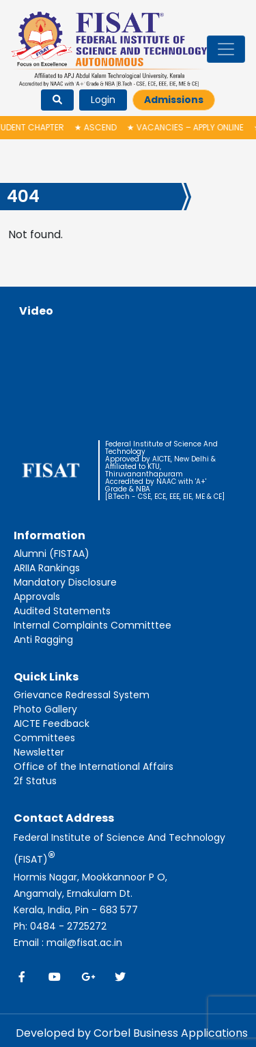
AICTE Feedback (51, 723)
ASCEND (97, 127)
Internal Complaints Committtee (92, 625)
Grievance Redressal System (82, 695)
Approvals (37, 596)
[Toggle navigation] (226, 49)
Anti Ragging (43, 639)
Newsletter (39, 752)
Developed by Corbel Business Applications (132, 1033)
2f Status (35, 781)
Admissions (173, 99)
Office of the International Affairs (93, 766)
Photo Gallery (45, 709)
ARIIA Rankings (47, 568)
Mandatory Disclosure (65, 582)
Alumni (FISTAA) (51, 553)
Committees (44, 738)
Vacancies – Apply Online (186, 127)
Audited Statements (62, 611)
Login (103, 99)
